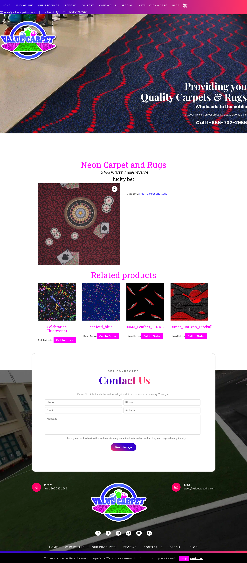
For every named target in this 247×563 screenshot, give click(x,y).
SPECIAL (127, 5)
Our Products (48, 5)
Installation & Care (152, 5)
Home (6, 5)
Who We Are (24, 5)
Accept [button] (184, 558)
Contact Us (107, 5)
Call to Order (64, 340)
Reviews (71, 5)
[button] (114, 189)
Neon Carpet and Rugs (153, 193)
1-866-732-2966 (78, 12)
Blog (176, 5)
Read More (196, 558)
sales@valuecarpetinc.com (19, 12)
